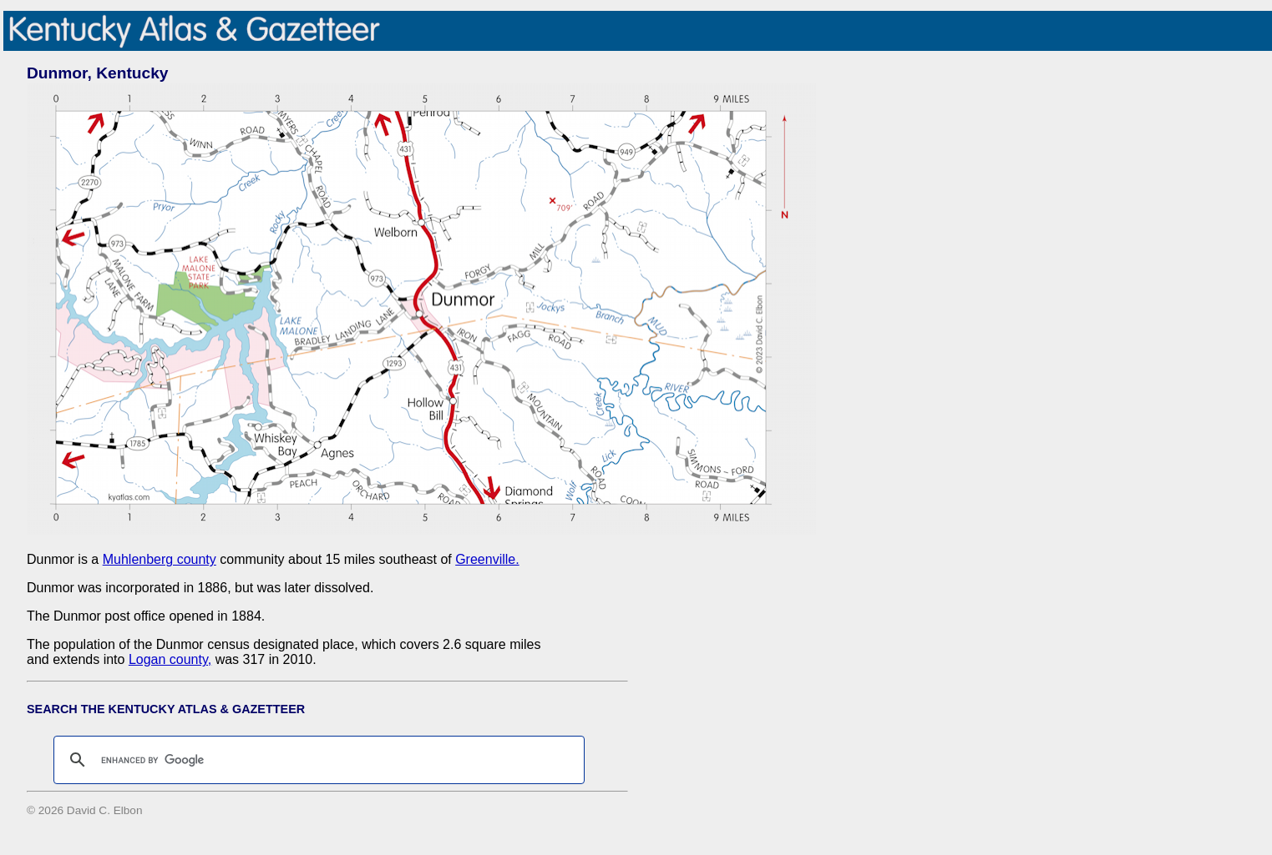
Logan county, (170, 659)
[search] (316, 760)
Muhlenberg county (159, 559)
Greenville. (487, 559)
